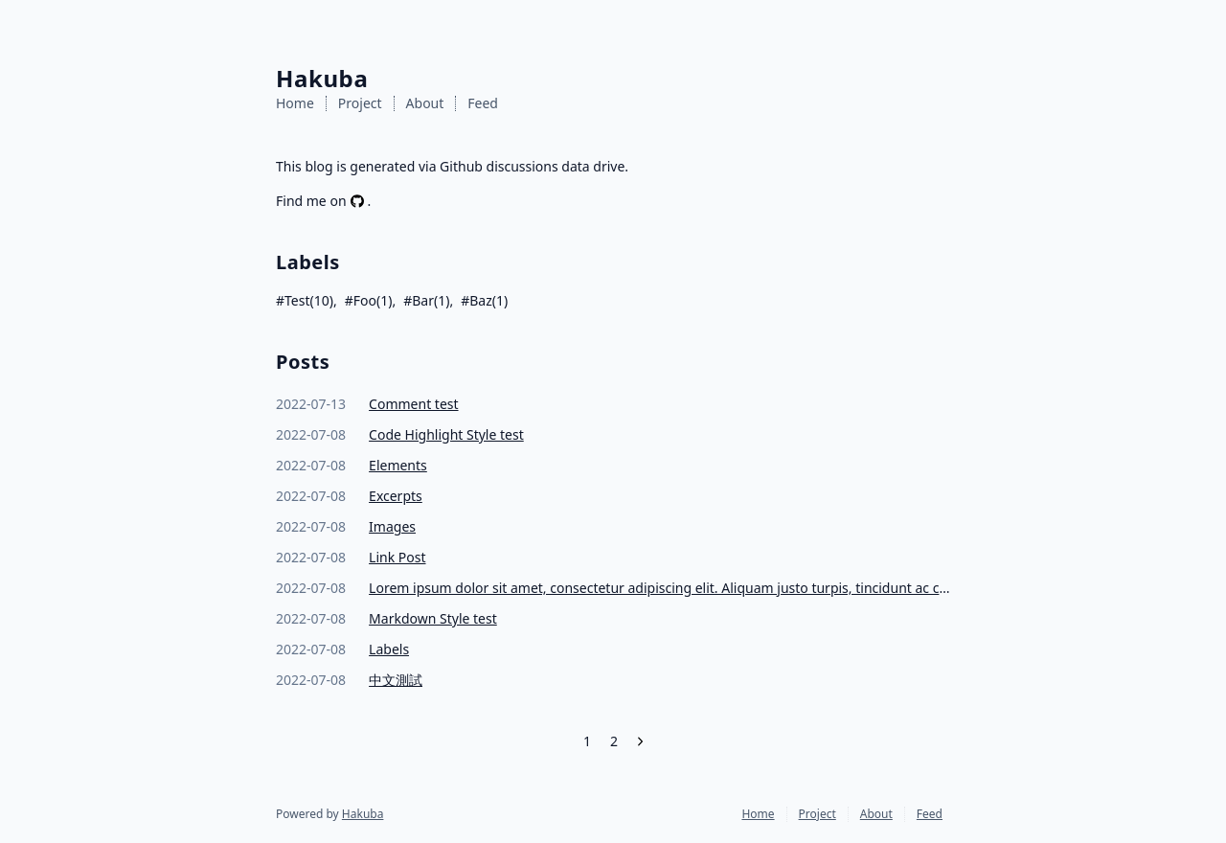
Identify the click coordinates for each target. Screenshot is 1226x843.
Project (360, 103)
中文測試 (395, 680)
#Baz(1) (484, 300)
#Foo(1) (369, 300)
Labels (389, 649)
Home (295, 103)
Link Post (397, 557)
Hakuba (363, 814)
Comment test (413, 404)
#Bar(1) (426, 300)
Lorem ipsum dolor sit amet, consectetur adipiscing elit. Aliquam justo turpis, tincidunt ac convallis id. (659, 588)
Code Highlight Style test (446, 434)
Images (392, 526)
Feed (482, 103)
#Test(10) (304, 300)
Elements (398, 465)
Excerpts (395, 496)
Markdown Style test (433, 618)
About (425, 103)
